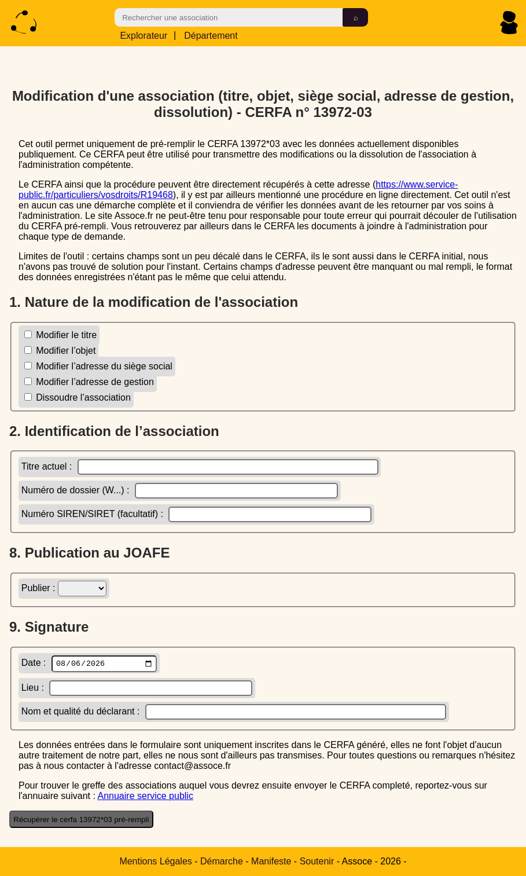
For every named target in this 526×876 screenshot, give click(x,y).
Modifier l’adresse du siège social (98, 366)
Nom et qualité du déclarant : (233, 713)
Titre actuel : (199, 466)
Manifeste (271, 861)
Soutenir (317, 861)
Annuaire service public (145, 797)
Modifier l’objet (60, 350)
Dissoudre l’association (77, 397)
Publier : (64, 588)
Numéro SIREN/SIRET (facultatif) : (196, 514)
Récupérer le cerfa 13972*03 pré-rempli (81, 820)
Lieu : (137, 689)
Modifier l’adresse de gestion (89, 381)
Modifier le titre (60, 334)
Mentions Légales (155, 861)
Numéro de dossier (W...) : (179, 490)
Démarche (221, 861)
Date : (89, 664)
